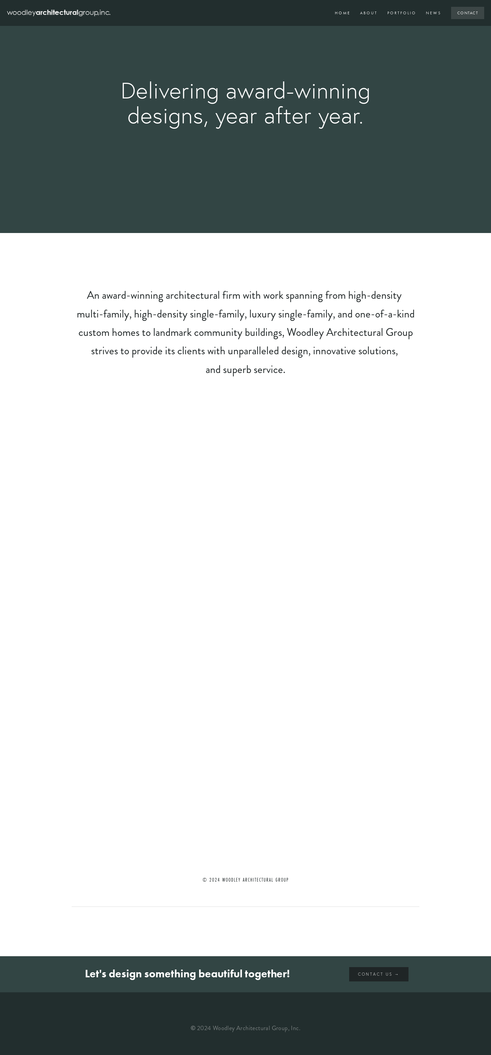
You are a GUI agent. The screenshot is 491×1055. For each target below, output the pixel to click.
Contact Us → (379, 974)
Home (343, 13)
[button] (115, 458)
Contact (467, 13)
